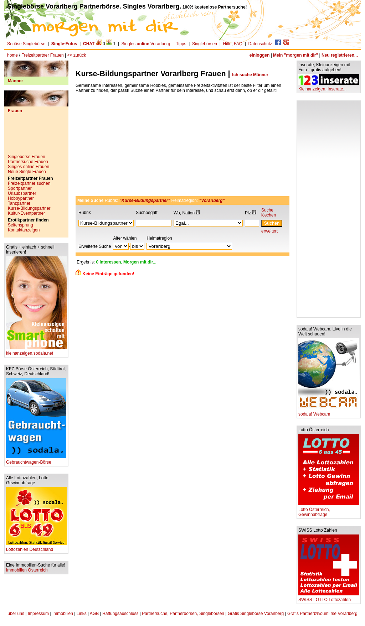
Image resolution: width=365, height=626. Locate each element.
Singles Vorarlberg (146, 43)
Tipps (181, 43)
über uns (15, 613)
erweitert (269, 231)
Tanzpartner (19, 203)
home (12, 55)
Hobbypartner (21, 198)
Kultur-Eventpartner (26, 213)
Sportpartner (20, 188)
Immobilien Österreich (27, 570)
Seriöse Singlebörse (26, 43)
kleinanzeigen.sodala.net (36, 351)
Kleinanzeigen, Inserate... (328, 87)
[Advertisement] (36, 136)
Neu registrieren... (340, 55)
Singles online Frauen (28, 166)
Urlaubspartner (22, 193)
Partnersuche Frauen (28, 161)
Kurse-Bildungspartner (29, 208)
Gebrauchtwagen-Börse (36, 460)
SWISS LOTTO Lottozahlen (328, 597)
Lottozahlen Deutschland (36, 547)
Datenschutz (260, 43)
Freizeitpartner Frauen (42, 55)
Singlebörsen (204, 43)
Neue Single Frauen (27, 171)
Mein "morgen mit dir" (295, 55)
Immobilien (62, 613)
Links (82, 613)
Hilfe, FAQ (232, 43)
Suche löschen (268, 213)
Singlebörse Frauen (26, 156)
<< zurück (76, 55)
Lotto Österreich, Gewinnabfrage (328, 510)
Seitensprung (20, 225)
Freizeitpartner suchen (29, 183)
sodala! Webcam (328, 412)
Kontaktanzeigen (24, 230)
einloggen (260, 55)
